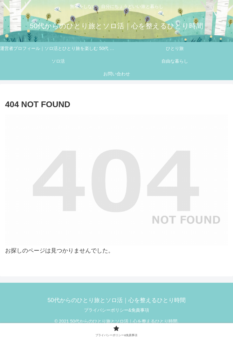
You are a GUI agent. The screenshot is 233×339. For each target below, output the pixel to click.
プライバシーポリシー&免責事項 (116, 310)
